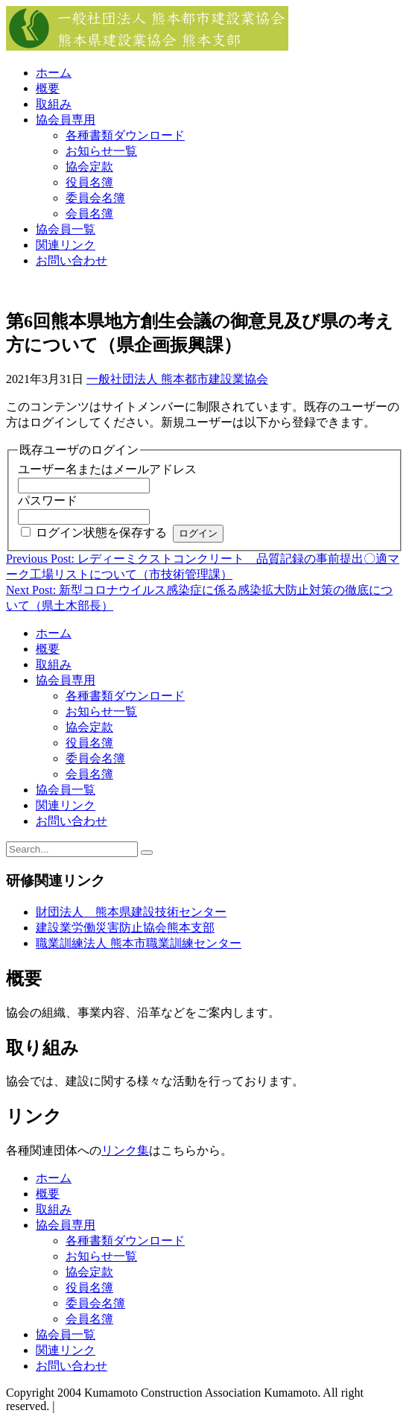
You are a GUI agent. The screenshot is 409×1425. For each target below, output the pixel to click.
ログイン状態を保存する (101, 532)
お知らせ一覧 (101, 151)
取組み (54, 104)
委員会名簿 (95, 198)
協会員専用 (65, 119)
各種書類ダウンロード (125, 135)
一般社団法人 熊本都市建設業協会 (177, 379)
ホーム (54, 72)
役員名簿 (89, 182)
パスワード (47, 500)
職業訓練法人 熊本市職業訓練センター (138, 943)
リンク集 (125, 1150)
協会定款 (89, 166)
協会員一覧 (65, 229)
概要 (48, 88)
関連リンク (65, 244)
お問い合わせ (71, 260)
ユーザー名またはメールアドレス (107, 469)
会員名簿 (89, 213)
